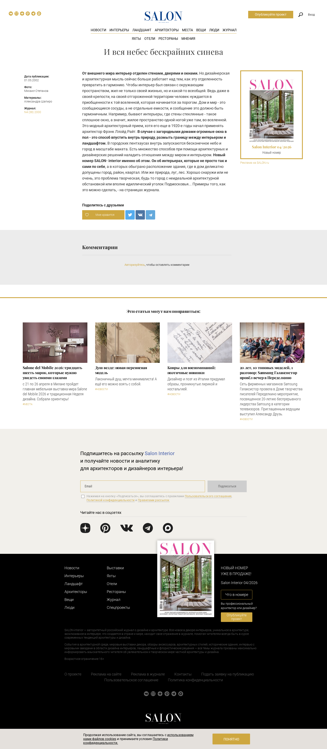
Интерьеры (119, 30)
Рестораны (168, 39)
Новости (98, 30)
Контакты (183, 674)
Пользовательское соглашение (131, 680)
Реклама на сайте (106, 674)
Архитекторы (167, 30)
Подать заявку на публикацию (227, 674)
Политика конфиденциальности (195, 680)
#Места (28, 404)
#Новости (101, 389)
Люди (214, 30)
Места (187, 30)
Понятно (231, 739)
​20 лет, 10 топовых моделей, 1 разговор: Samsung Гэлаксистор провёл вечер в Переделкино (268, 372)
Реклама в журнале (148, 674)
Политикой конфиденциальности (111, 500)
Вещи (201, 30)
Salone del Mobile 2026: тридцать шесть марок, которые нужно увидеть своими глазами (52, 372)
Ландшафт (141, 30)
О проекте (72, 674)
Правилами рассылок (154, 500)
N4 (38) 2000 (32, 112)
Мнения (188, 39)
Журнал (229, 30)
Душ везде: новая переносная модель (121, 370)
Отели (149, 39)
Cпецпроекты (118, 607)
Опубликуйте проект (271, 14)
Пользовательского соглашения (208, 496)
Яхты (136, 39)
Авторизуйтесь (135, 264)
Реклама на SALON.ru (254, 162)
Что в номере (236, 594)
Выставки (115, 568)
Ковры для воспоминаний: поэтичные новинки (191, 370)
